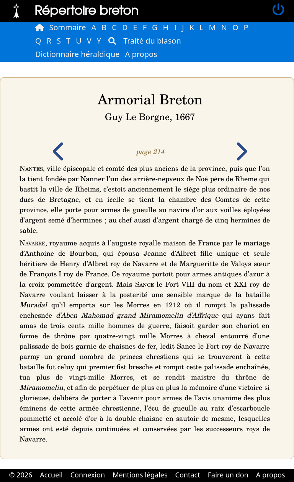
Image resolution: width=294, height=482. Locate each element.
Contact (187, 474)
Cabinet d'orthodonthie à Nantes (141, 481)
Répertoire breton (86, 10)
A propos (141, 54)
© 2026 (20, 474)
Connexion (87, 474)
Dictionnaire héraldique (77, 54)
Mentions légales (140, 474)
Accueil (51, 474)
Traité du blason (152, 41)
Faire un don (228, 474)
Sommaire (67, 27)
